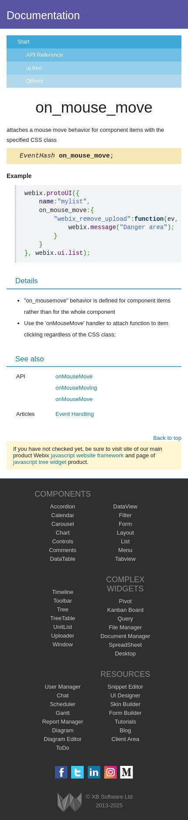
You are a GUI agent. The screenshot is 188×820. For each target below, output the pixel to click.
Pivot (125, 602)
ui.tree (34, 68)
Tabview (125, 560)
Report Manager (62, 723)
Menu (125, 551)
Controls (62, 542)
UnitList (62, 628)
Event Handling (74, 415)
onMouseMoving (76, 389)
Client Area (126, 740)
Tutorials (125, 723)
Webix (70, 803)
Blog (125, 731)
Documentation (43, 15)
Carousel (62, 525)
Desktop (125, 655)
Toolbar (62, 602)
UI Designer (125, 696)
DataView (125, 507)
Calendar (62, 516)
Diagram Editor (63, 740)
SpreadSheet (125, 646)
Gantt (63, 714)
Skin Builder (125, 705)
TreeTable (62, 619)
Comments (62, 551)
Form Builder (125, 714)
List (125, 542)
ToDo (62, 749)
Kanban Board (125, 611)
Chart (63, 534)
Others (34, 81)
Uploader (62, 637)
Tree (62, 610)
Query (125, 620)
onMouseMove (73, 377)
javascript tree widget (39, 463)
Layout (125, 534)
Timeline (62, 593)
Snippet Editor (125, 688)
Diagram (62, 731)
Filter (125, 516)
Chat (62, 696)
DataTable (62, 560)
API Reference (44, 54)
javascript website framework (87, 456)
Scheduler (62, 705)
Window (63, 645)
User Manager (63, 688)
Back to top (167, 439)
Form (125, 525)
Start (23, 41)
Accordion (62, 507)
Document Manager (125, 637)
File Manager (125, 628)
